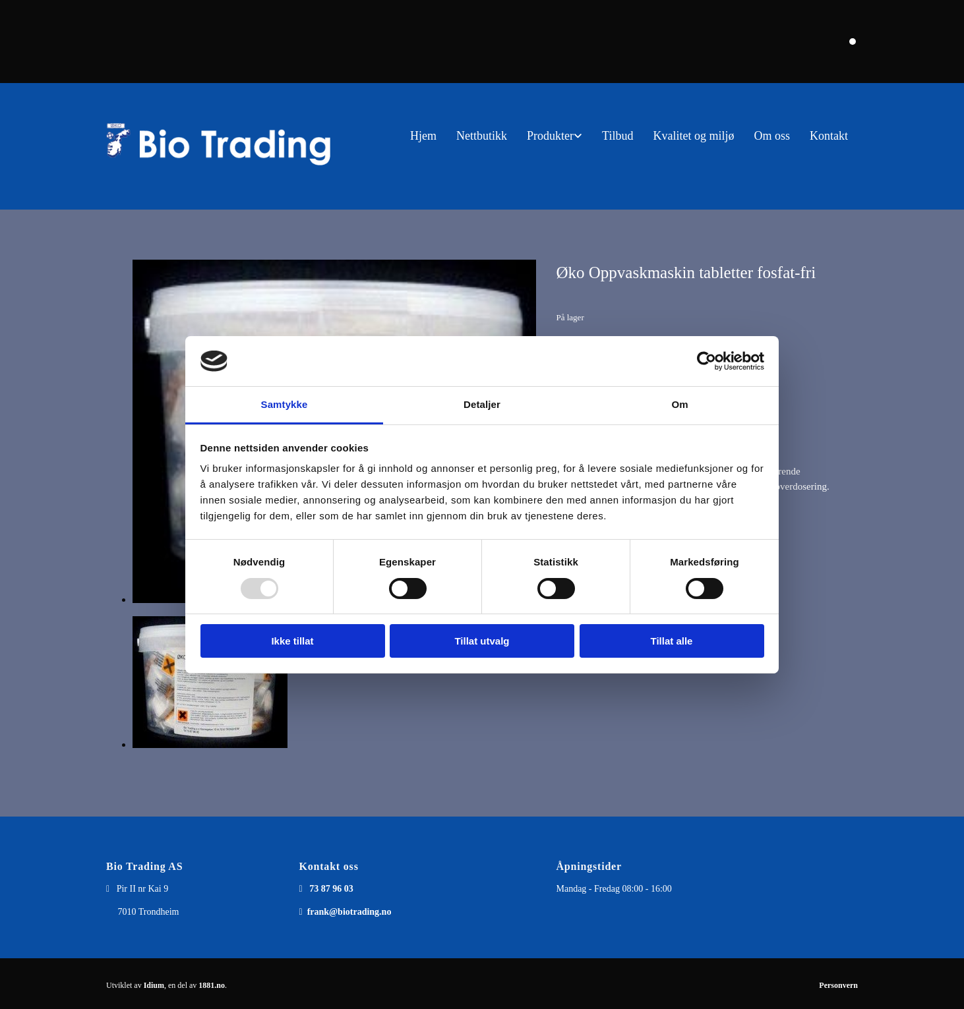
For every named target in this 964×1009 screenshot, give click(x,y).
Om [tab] (679, 404)
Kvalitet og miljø (693, 135)
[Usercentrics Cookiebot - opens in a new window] (706, 361)
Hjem (423, 135)
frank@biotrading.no (349, 912)
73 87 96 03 (331, 889)
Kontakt (829, 135)
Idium (154, 985)
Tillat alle (672, 641)
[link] (554, 136)
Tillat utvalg (481, 641)
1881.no (211, 985)
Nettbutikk (481, 135)
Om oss (772, 135)
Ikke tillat (292, 641)
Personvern (838, 985)
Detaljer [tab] (482, 404)
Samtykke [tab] (284, 404)
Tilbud (617, 135)
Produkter (550, 135)
